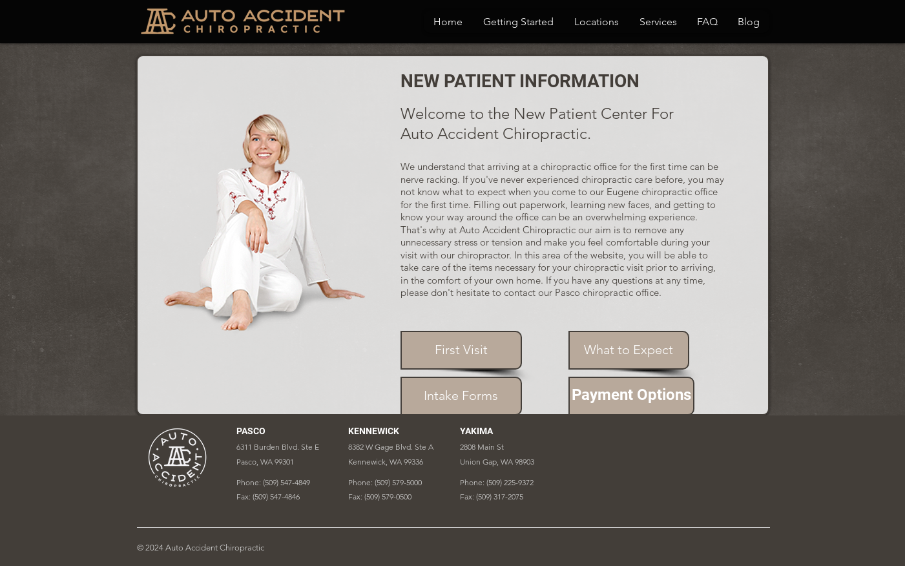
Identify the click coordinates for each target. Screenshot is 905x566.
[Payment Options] (631, 396)
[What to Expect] (628, 350)
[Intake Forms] (461, 396)
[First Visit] (461, 350)
